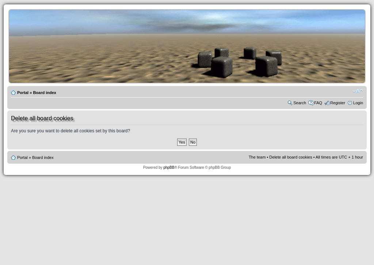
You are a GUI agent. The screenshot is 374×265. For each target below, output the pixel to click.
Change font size (357, 91)
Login (358, 103)
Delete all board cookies (290, 157)
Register (337, 103)
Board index (44, 92)
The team (257, 157)
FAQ (318, 103)
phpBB (168, 167)
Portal (22, 92)
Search (299, 103)
